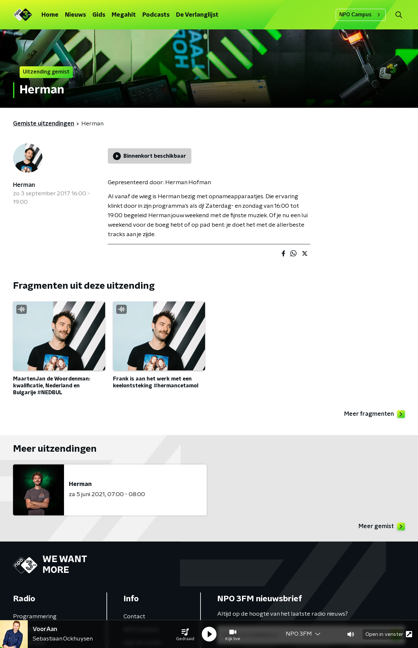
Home (49, 15)
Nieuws (75, 15)
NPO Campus (360, 14)
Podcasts (155, 15)
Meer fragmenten (374, 414)
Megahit (124, 15)
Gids (98, 15)
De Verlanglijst (197, 15)
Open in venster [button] (388, 634)
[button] (185, 634)
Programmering (34, 617)
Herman (24, 185)
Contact (134, 617)
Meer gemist (382, 526)
